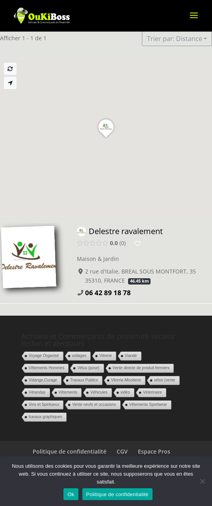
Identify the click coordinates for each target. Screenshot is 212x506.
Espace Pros (154, 451)
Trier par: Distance (174, 38)
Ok (70, 494)
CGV (122, 451)
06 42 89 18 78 (108, 292)
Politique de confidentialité (69, 451)
